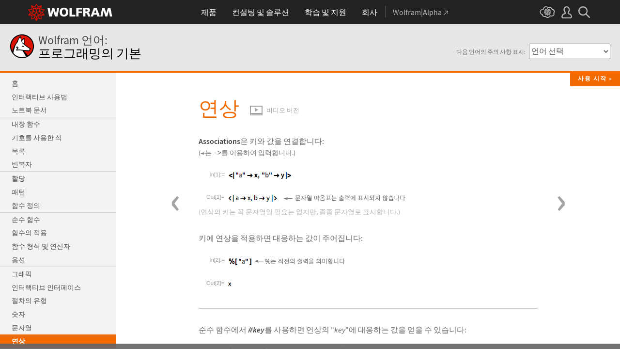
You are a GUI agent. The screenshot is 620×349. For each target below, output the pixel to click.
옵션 (18, 259)
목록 (18, 151)
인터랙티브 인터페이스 (46, 287)
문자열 (22, 327)
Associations (219, 141)
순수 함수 (26, 219)
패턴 (18, 192)
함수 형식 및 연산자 (41, 246)
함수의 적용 (29, 232)
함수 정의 (26, 205)
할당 (18, 178)
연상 (18, 341)
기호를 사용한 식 (37, 137)
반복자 (22, 164)
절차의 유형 (29, 300)
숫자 (18, 314)
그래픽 (22, 274)
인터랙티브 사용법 (39, 97)
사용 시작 (592, 78)
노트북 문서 (29, 110)
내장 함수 (26, 124)
